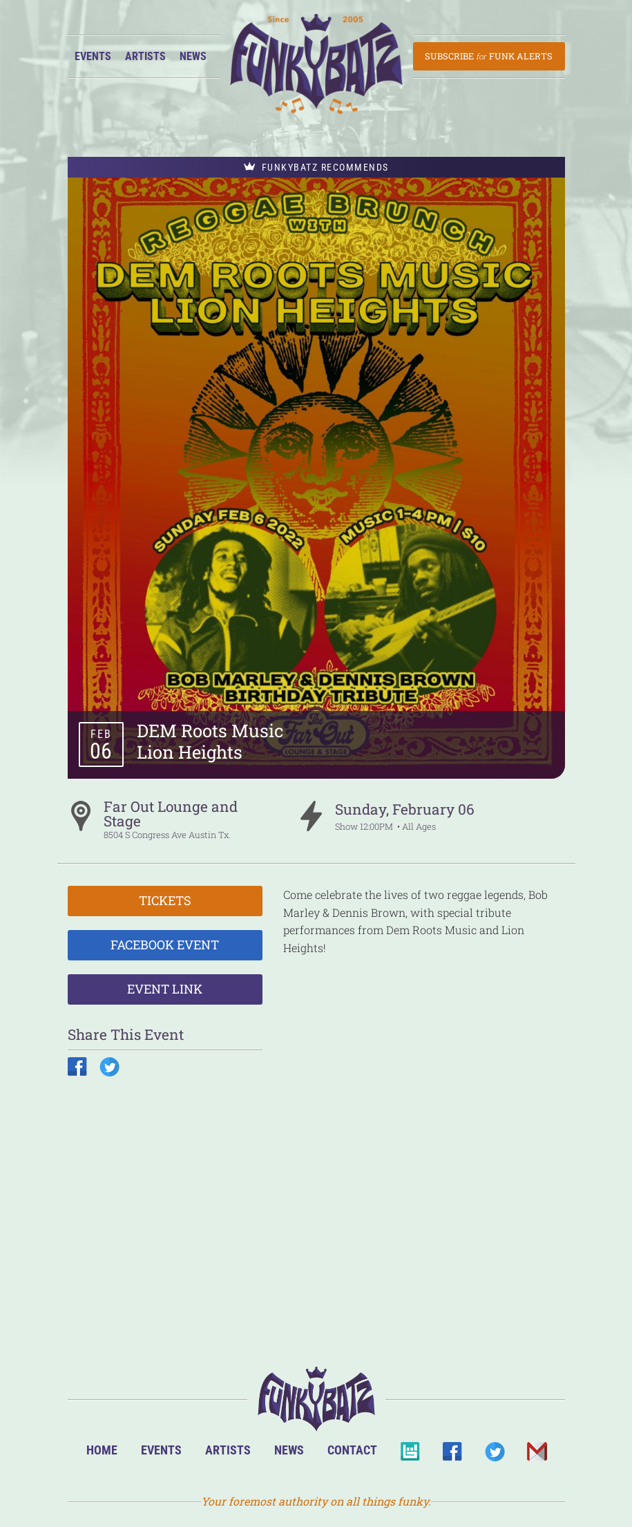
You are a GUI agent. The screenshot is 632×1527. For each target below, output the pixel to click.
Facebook (452, 1455)
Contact (352, 1450)
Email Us (536, 1455)
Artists (145, 56)
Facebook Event (165, 944)
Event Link (164, 988)
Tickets (165, 900)
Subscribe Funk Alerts (489, 55)
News (193, 56)
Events (93, 56)
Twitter (494, 1455)
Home (101, 1450)
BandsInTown (410, 1455)
